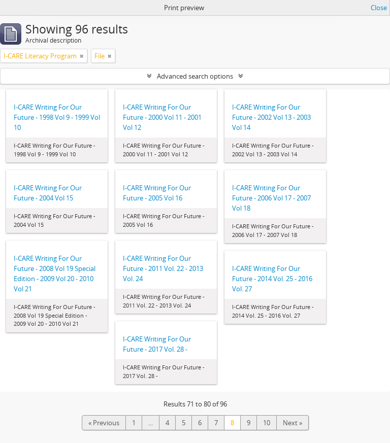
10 (266, 422)
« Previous (103, 422)
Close (379, 7)
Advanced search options (195, 76)
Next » (292, 422)
